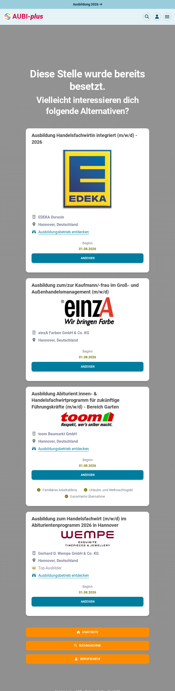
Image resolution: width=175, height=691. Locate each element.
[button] (167, 17)
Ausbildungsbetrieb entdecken (63, 232)
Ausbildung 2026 (87, 4)
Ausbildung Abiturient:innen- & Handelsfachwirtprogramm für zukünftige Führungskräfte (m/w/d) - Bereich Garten (76, 400)
